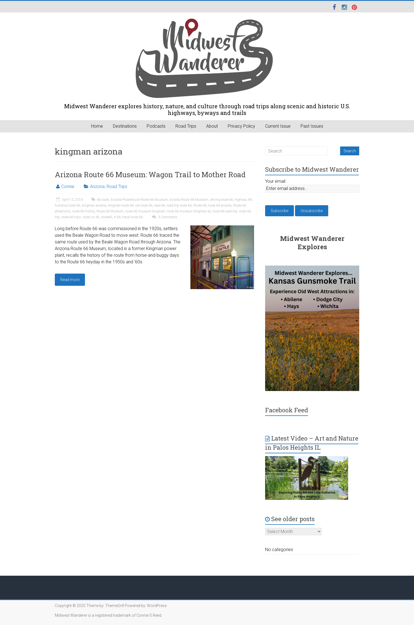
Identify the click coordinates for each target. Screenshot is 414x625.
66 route (103, 200)
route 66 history (83, 211)
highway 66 (243, 200)
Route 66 (199, 205)
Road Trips (185, 126)
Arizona (97, 186)
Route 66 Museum (110, 211)
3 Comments (164, 217)
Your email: (275, 181)
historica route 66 (67, 205)
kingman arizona (94, 205)
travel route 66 (132, 217)
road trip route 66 (179, 205)
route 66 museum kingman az (189, 211)
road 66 (159, 205)
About (212, 126)
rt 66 (117, 217)
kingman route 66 (121, 205)
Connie (67, 186)
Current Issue (278, 126)
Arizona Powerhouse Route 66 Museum (139, 200)
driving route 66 (221, 200)
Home (97, 126)
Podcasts (156, 126)
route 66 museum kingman (145, 211)
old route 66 (143, 205)
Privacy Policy (241, 126)
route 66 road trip (225, 211)
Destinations (125, 126)
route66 (106, 217)
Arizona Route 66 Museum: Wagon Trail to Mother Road (150, 174)
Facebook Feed (286, 410)
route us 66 (91, 217)
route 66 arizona (219, 205)
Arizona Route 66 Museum (188, 200)
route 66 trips (71, 217)
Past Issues (312, 126)
